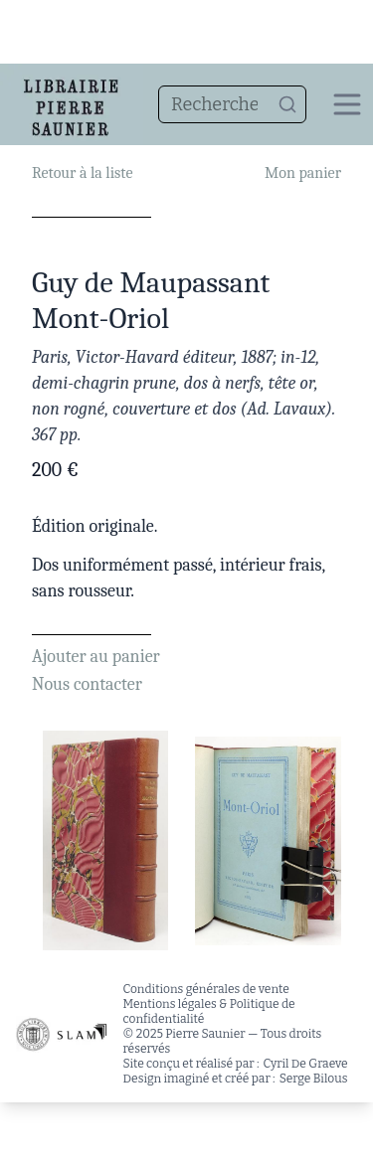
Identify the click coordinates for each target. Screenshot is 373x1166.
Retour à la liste (82, 173)
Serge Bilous (314, 1078)
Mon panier (303, 173)
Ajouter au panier (96, 656)
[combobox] (232, 104)
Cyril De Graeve (306, 1064)
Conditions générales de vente (206, 989)
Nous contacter (87, 684)
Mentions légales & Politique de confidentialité (209, 1011)
